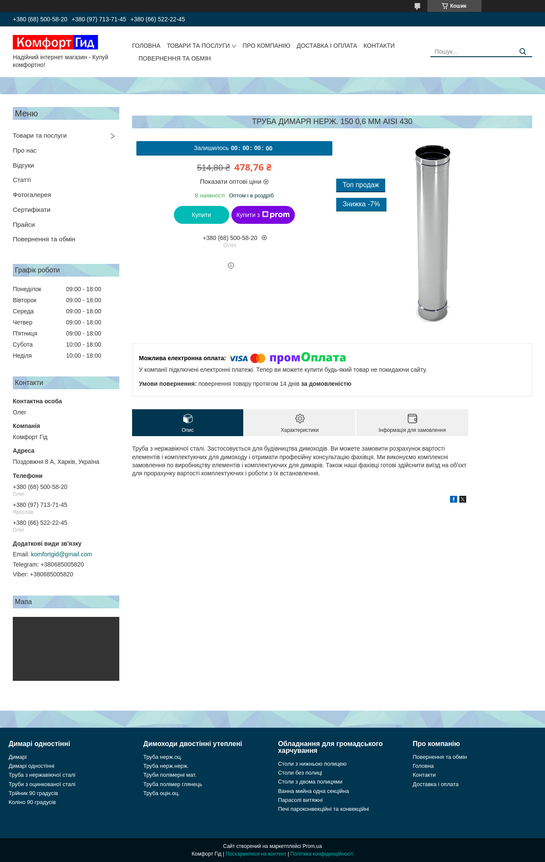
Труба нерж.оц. (162, 757)
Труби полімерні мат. (169, 775)
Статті (22, 179)
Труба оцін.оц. (161, 793)
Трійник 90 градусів (33, 793)
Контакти (379, 45)
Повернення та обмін (174, 58)
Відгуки (23, 165)
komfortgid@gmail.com (61, 554)
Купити (201, 214)
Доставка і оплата (327, 45)
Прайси (24, 224)
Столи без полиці (300, 772)
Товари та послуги (198, 45)
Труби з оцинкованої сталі (42, 784)
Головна (146, 45)
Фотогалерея (32, 194)
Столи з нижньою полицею (312, 764)
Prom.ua (312, 846)
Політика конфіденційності (322, 854)
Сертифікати (31, 209)
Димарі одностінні (32, 766)
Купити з (263, 215)
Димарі (17, 757)
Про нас (25, 150)
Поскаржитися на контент (255, 854)
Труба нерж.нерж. (166, 766)
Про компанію (266, 45)
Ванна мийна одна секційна (313, 791)
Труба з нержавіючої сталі (42, 775)
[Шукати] (522, 51)
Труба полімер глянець (172, 784)
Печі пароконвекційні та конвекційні (323, 809)
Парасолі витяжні (300, 800)
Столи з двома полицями (310, 781)
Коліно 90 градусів (32, 802)
